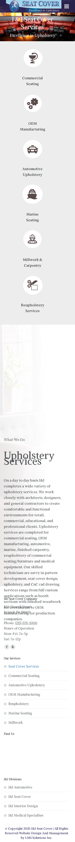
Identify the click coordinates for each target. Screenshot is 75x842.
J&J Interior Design (23, 806)
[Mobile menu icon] (66, 6)
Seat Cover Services (23, 666)
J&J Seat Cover (19, 796)
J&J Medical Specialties (25, 815)
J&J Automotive (20, 787)
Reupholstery (18, 704)
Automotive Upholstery (26, 685)
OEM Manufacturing (24, 694)
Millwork (15, 722)
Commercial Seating (24, 676)
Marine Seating (20, 713)
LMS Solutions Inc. (38, 838)
